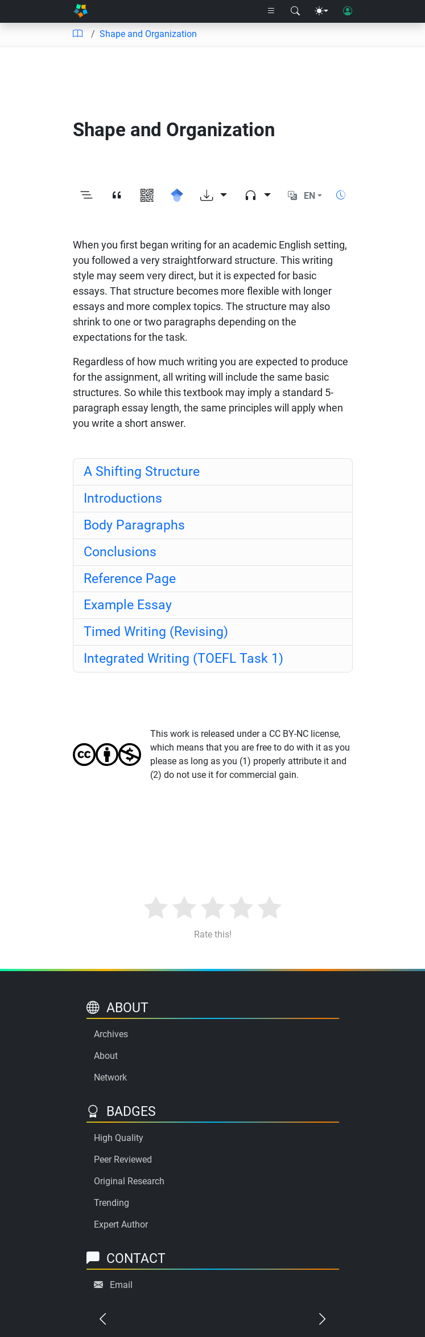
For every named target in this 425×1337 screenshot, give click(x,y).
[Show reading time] (341, 195)
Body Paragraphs (134, 525)
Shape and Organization (148, 33)
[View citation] (117, 196)
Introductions (123, 498)
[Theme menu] (321, 11)
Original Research (129, 1181)
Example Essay (128, 605)
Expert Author (121, 1224)
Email (121, 1284)
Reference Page (130, 578)
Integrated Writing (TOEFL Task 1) (183, 658)
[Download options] (213, 196)
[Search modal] (295, 11)
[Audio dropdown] (257, 196)
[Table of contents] (77, 34)
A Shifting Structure (142, 471)
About (106, 1055)
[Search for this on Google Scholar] (177, 196)
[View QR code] (147, 196)
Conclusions (120, 552)
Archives (111, 1034)
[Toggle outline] (87, 196)
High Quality (118, 1137)
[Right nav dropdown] (271, 11)
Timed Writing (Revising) (156, 631)
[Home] (80, 11)
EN (309, 195)
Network (110, 1077)
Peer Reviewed (123, 1159)
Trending (111, 1202)
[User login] (348, 11)
